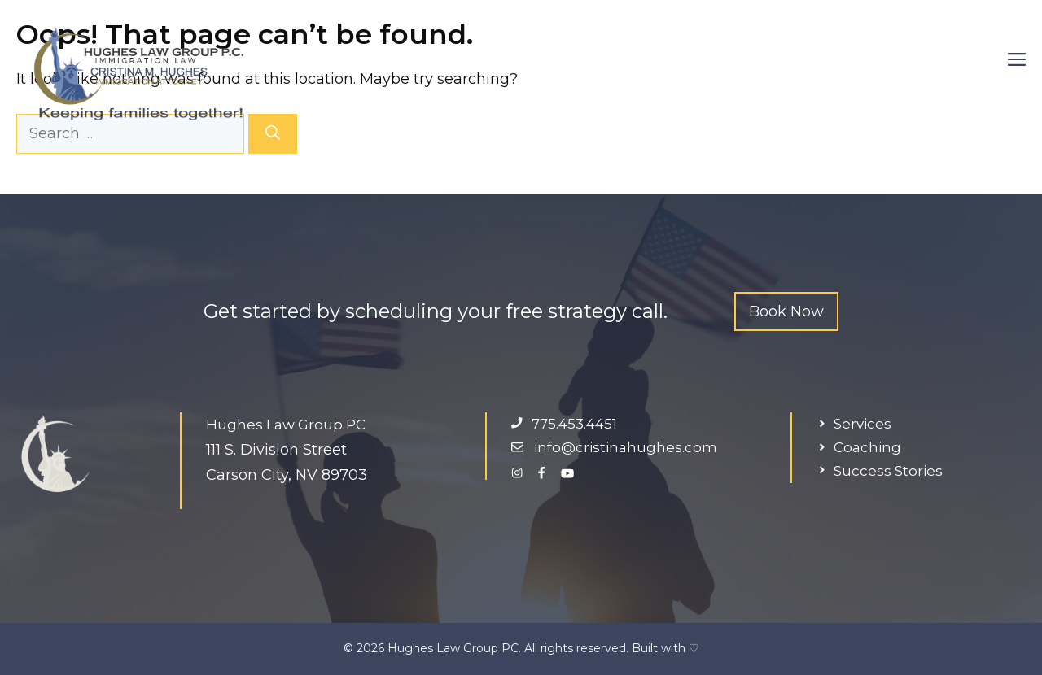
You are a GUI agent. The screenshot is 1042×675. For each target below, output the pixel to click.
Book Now (786, 311)
